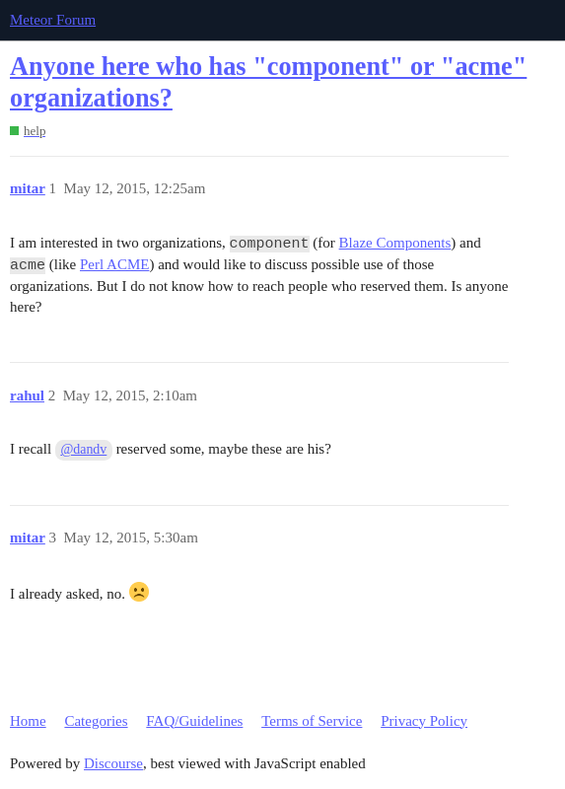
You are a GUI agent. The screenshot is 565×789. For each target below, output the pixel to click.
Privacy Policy (424, 721)
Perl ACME (114, 264)
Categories (95, 721)
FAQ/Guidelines (194, 721)
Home (28, 721)
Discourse (113, 763)
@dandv (83, 449)
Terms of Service (311, 721)
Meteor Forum (53, 20)
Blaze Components (395, 243)
